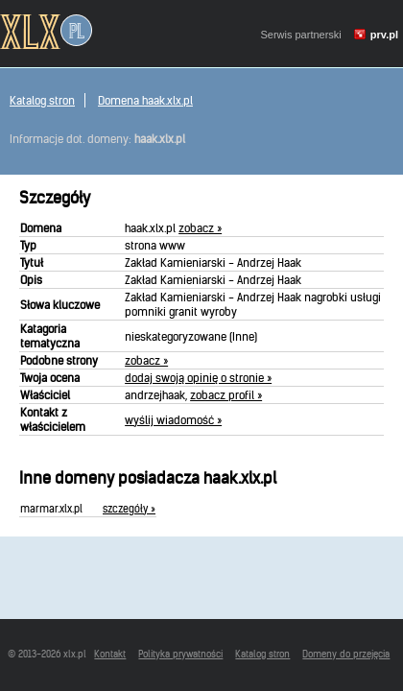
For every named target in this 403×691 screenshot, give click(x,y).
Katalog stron (42, 100)
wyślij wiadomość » (173, 420)
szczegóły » (129, 508)
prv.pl (384, 34)
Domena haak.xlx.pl (145, 100)
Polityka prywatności (180, 654)
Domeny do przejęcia (346, 654)
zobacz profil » (226, 395)
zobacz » (200, 228)
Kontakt (110, 654)
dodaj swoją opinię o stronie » (198, 377)
